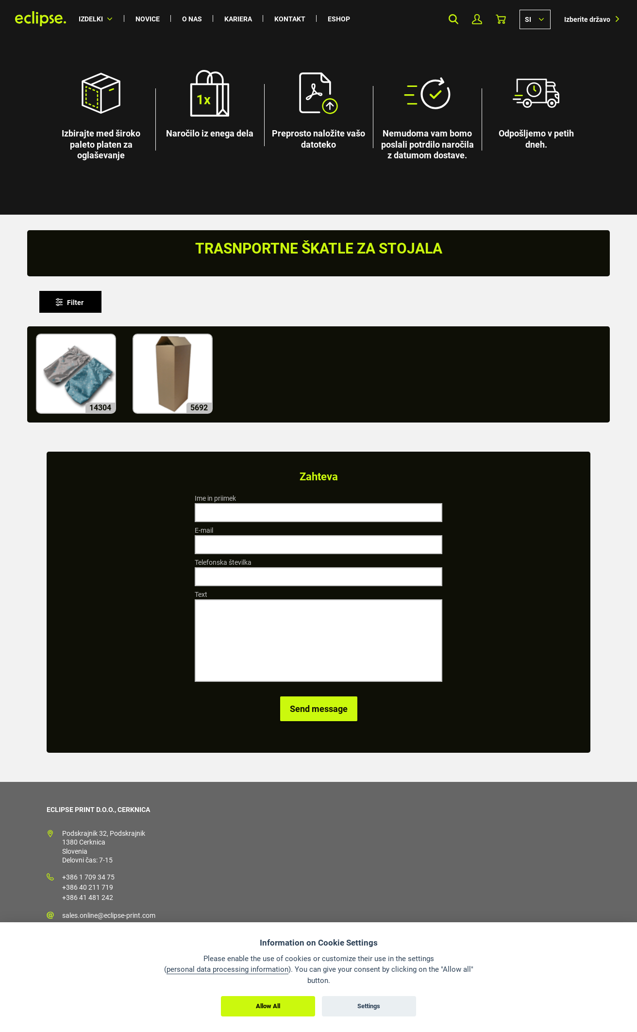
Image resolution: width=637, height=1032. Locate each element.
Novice (147, 19)
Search (453, 19)
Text (201, 594)
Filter (75, 302)
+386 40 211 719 (87, 887)
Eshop (339, 19)
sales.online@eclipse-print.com (108, 915)
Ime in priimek (215, 498)
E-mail (204, 530)
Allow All (268, 1006)
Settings (368, 1006)
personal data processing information (227, 969)
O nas (192, 19)
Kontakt (289, 19)
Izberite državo (587, 19)
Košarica (501, 19)
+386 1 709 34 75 (88, 877)
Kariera (238, 19)
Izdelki (91, 19)
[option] (318, 107)
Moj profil (477, 19)
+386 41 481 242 (87, 897)
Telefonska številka (223, 562)
